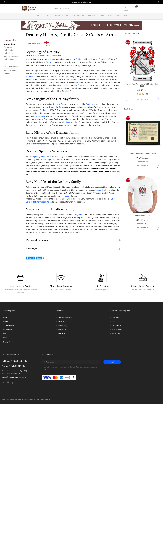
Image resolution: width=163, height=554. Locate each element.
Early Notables (9, 59)
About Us (61, 338)
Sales (5, 338)
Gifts (101, 16)
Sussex (49, 62)
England (79, 59)
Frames (5, 321)
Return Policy (116, 334)
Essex (98, 190)
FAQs (113, 321)
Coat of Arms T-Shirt (142, 216)
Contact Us (61, 334)
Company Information (65, 317)
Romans (29, 76)
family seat (91, 104)
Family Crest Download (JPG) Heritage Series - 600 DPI (142, 85)
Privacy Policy (62, 321)
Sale (110, 16)
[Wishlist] (158, 41)
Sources (7, 74)
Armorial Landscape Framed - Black (143, 154)
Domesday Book (56, 107)
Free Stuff (6, 342)
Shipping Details (117, 330)
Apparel (91, 16)
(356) (146, 94)
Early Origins (9, 50)
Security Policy (62, 325)
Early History (9, 53)
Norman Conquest (99, 59)
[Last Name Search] (80, 8)
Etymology (8, 47)
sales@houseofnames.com (14, 377)
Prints (48, 16)
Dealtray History (10, 44)
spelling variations (41, 156)
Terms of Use (62, 330)
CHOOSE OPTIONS (142, 99)
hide (14, 40)
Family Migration (11, 66)
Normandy (51, 65)
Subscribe (112, 362)
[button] (73, 239)
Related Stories (10, 71)
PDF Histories (78, 16)
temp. (83, 193)
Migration (7, 64)
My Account (121, 16)
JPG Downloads (61, 16)
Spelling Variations (11, 56)
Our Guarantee (116, 325)
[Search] (106, 8)
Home (38, 16)
